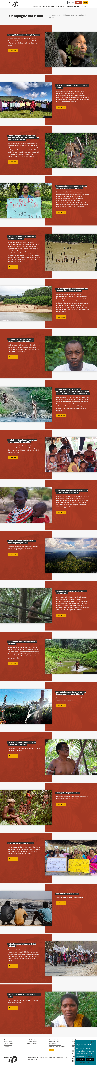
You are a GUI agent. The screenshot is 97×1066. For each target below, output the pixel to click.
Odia (73, 1051)
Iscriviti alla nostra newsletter (34, 1040)
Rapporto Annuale (8, 1043)
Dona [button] (85, 2)
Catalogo (78, 2)
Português (74, 1048)
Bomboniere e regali (54, 1041)
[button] (65, 2)
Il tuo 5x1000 (52, 1043)
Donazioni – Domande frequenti (57, 1046)
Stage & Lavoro (8, 1041)
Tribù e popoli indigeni (73, 6)
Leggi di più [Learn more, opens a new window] (89, 1056)
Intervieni (12, 50)
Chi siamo (51, 6)
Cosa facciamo (37, 6)
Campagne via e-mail (32, 1041)
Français (74, 1045)
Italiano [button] (70, 2)
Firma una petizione (32, 1043)
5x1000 (84, 6)
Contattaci (6, 1046)
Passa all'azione (60, 6)
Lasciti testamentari (54, 1040)
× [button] (93, 1041)
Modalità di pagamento (55, 1045)
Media (45, 6)
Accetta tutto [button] (80, 1059)
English (74, 1041)
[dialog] (85, 1052)
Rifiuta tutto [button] (90, 1059)
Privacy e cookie (8, 1045)
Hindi (73, 1050)
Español (74, 1043)
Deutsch (74, 1040)
